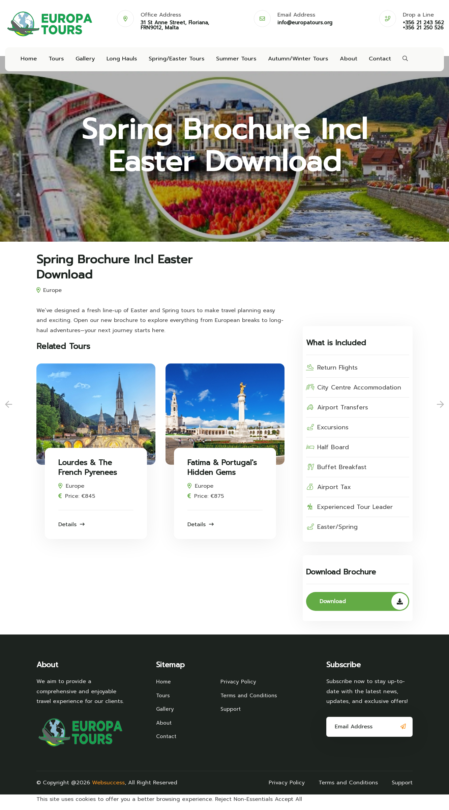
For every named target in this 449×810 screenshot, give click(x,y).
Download (364, 606)
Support (230, 724)
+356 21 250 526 (423, 27)
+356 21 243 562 (423, 22)
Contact (366, 61)
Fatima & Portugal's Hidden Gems (222, 473)
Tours (54, 61)
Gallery (82, 61)
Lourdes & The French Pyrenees (87, 473)
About (335, 61)
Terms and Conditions (234, 705)
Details (71, 530)
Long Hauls (118, 61)
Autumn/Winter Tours (287, 61)
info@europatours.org (304, 22)
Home (28, 61)
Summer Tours (227, 61)
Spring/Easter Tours (170, 61)
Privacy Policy (238, 687)
